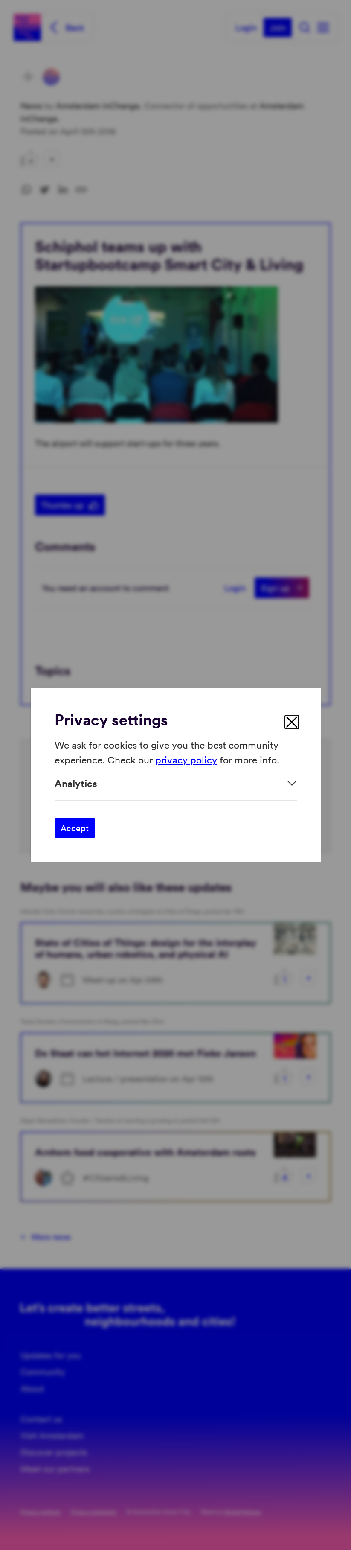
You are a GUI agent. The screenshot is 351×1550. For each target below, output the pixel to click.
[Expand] (176, 783)
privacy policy (186, 759)
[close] (292, 722)
